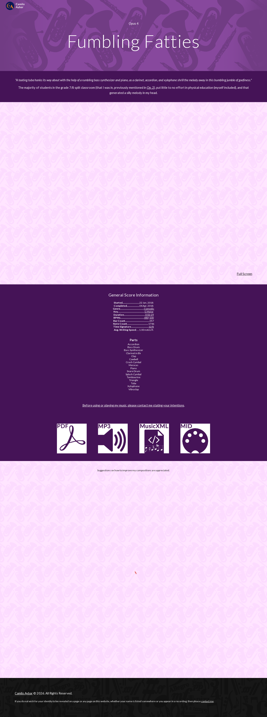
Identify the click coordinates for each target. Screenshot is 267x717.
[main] (133, 23)
